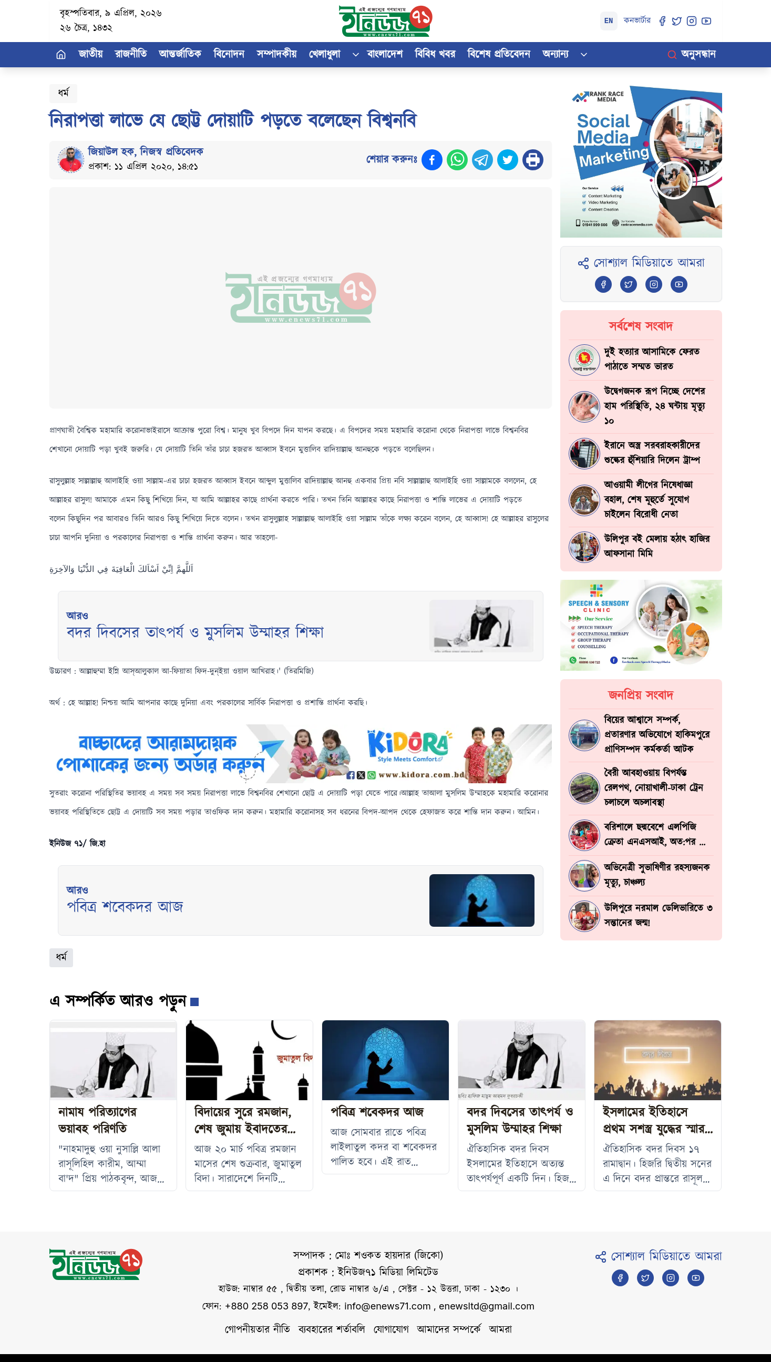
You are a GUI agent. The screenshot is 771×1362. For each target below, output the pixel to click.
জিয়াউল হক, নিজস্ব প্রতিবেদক (145, 152)
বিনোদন (229, 54)
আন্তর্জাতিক (180, 54)
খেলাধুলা (324, 54)
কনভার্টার (637, 21)
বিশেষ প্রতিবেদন (499, 54)
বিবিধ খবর (435, 54)
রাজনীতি (131, 54)
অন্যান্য (555, 54)
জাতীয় (90, 54)
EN (608, 21)
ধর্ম (63, 93)
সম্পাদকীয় (276, 54)
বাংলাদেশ (385, 54)
